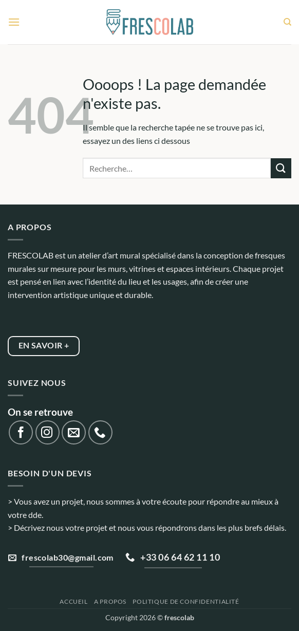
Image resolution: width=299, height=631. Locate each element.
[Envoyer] (281, 168)
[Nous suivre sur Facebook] (21, 432)
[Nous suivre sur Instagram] (47, 432)
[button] (14, 21)
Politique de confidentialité (186, 601)
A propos (110, 601)
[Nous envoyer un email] (74, 432)
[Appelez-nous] (100, 432)
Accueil (73, 601)
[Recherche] (287, 22)
